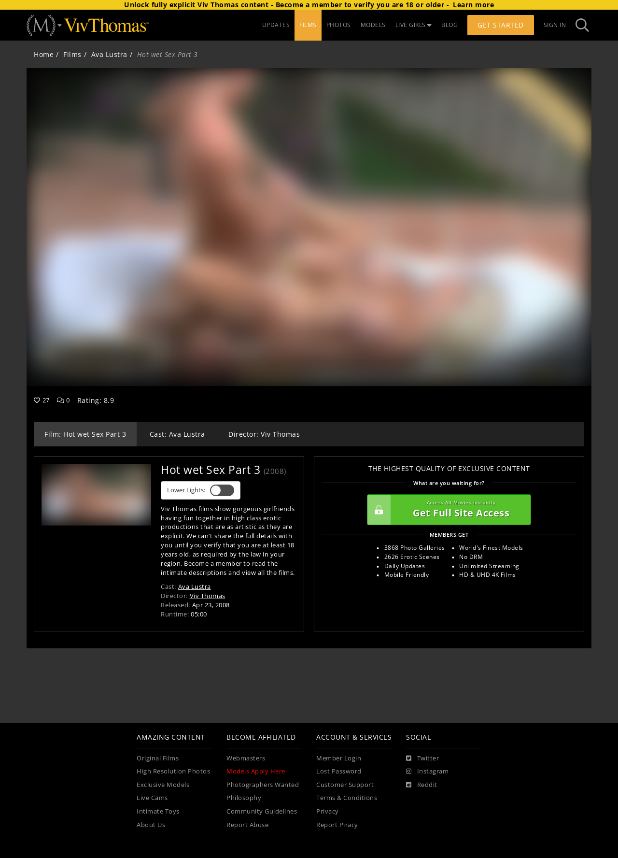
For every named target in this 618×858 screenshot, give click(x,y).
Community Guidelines (261, 811)
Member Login (338, 758)
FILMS (308, 25)
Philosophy (243, 798)
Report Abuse (247, 825)
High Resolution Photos (173, 771)
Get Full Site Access (446, 510)
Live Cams (152, 798)
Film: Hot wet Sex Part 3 (85, 434)
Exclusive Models (163, 785)
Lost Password (339, 771)
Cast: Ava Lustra (177, 434)
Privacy (327, 811)
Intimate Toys (158, 811)
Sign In (555, 25)
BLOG (449, 25)
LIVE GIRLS (413, 25)
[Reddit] (421, 785)
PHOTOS (338, 25)
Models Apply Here (255, 771)
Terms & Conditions (346, 798)
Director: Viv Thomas (264, 434)
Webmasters (245, 758)
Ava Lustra (109, 54)
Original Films (158, 758)
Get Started (501, 24)
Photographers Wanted (262, 785)
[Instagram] (427, 771)
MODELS (373, 25)
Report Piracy (337, 825)
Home (44, 54)
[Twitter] (422, 758)
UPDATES (276, 25)
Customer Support (345, 785)
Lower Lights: (200, 490)
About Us (151, 825)
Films (72, 54)
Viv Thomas (207, 595)
